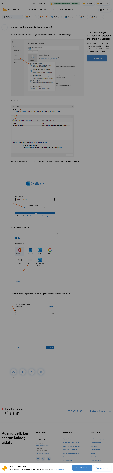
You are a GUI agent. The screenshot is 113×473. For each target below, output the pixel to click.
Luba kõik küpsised (82, 468)
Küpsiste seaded (102, 468)
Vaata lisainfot (59, 469)
